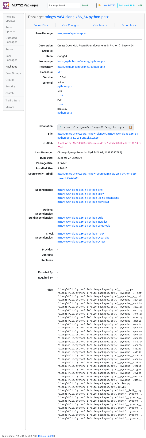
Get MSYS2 (109, 5)
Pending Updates (10, 18)
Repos (9, 49)
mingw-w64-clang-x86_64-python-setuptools (83, 225)
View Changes (70, 25)
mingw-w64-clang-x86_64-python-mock (80, 233)
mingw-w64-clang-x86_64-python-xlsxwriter (83, 201)
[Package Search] (64, 5)
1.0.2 (60, 95)
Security (10, 86)
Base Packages (11, 57)
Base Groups (13, 73)
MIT (59, 72)
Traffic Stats (13, 100)
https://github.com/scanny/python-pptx (81, 61)
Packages (11, 66)
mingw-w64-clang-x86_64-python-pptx (77, 17)
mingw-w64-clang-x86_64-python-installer (82, 221)
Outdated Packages (11, 39)
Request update (46, 436)
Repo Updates (10, 29)
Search (85, 5)
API (140, 5)
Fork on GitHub (127, 5)
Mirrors (10, 107)
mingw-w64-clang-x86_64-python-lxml (79, 189)
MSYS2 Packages (21, 5)
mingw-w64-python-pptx (71, 33)
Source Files (41, 25)
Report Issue (129, 25)
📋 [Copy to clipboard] (130, 127)
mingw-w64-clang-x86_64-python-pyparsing (83, 237)
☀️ (99, 5)
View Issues (100, 25)
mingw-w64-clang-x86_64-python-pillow (81, 193)
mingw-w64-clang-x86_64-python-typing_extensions (88, 197)
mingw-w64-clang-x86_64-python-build (80, 217)
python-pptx (64, 86)
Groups (10, 79)
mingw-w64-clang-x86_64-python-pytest (81, 241)
